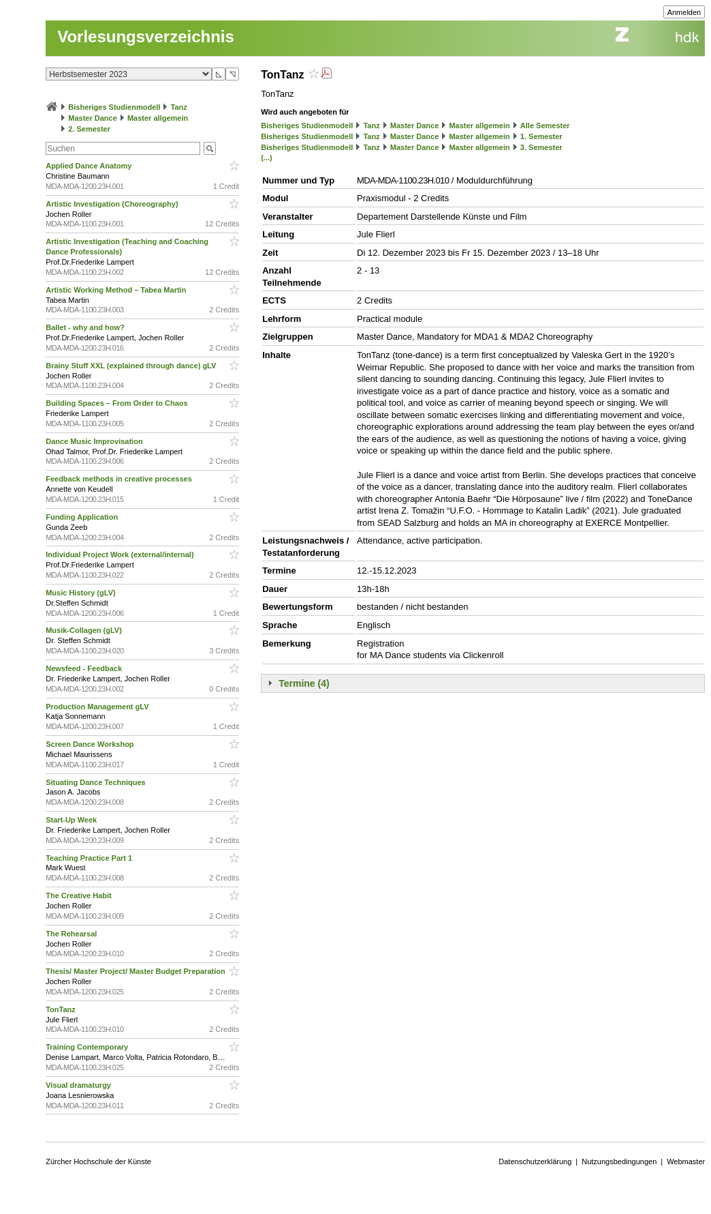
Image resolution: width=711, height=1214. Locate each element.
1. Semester (541, 136)
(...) (266, 157)
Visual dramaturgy (79, 1085)
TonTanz (62, 1009)
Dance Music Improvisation (95, 441)
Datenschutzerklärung (535, 1161)
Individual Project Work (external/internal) (120, 554)
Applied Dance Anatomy (89, 166)
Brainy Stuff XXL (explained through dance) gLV (132, 365)
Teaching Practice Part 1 (90, 858)
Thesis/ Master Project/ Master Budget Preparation (136, 971)
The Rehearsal (72, 934)
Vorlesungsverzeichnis (145, 36)
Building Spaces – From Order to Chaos (117, 403)
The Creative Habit (80, 895)
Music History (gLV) (82, 593)
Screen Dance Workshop (91, 744)
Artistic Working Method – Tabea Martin (117, 290)
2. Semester (89, 129)
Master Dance (92, 118)
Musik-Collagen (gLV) (85, 630)
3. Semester (541, 147)
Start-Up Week (72, 820)
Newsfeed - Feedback (85, 668)
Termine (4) (304, 683)
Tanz (179, 107)
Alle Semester (545, 125)
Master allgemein (157, 118)
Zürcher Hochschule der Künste (98, 1161)
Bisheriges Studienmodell (114, 107)
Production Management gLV (98, 706)
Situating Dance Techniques (97, 782)
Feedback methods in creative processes (120, 479)
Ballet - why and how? (86, 327)
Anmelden (684, 12)
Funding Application (83, 517)
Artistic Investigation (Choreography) (113, 204)
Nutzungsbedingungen (619, 1161)
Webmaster (686, 1161)
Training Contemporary (88, 1047)
